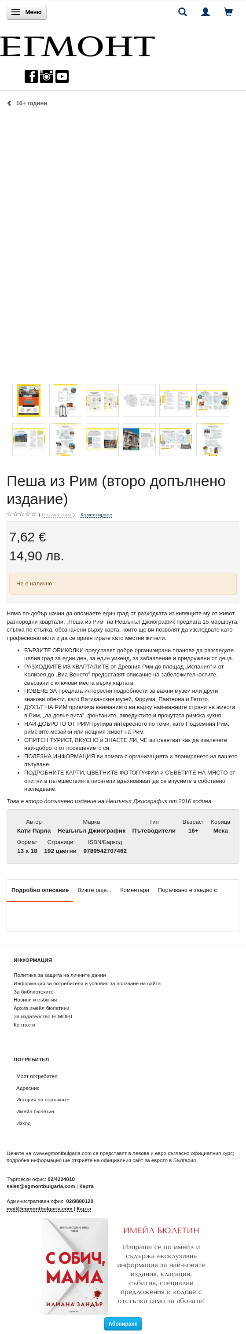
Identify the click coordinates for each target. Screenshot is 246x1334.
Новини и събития (35, 999)
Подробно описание (40, 890)
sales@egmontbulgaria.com (41, 1186)
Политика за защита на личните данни (60, 975)
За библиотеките (34, 991)
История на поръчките (43, 1099)
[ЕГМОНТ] (77, 44)
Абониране (123, 1324)
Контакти (24, 1024)
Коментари (134, 890)
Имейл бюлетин (35, 1111)
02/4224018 (61, 1179)
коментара (56, 515)
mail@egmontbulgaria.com (40, 1208)
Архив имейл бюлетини (42, 1008)
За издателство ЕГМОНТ (43, 1016)
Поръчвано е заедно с (187, 890)
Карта (86, 1186)
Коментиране (96, 514)
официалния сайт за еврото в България (148, 1160)
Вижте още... (94, 890)
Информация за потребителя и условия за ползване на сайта (87, 983)
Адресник (27, 1088)
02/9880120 (79, 1201)
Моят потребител (36, 1076)
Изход (23, 1123)
